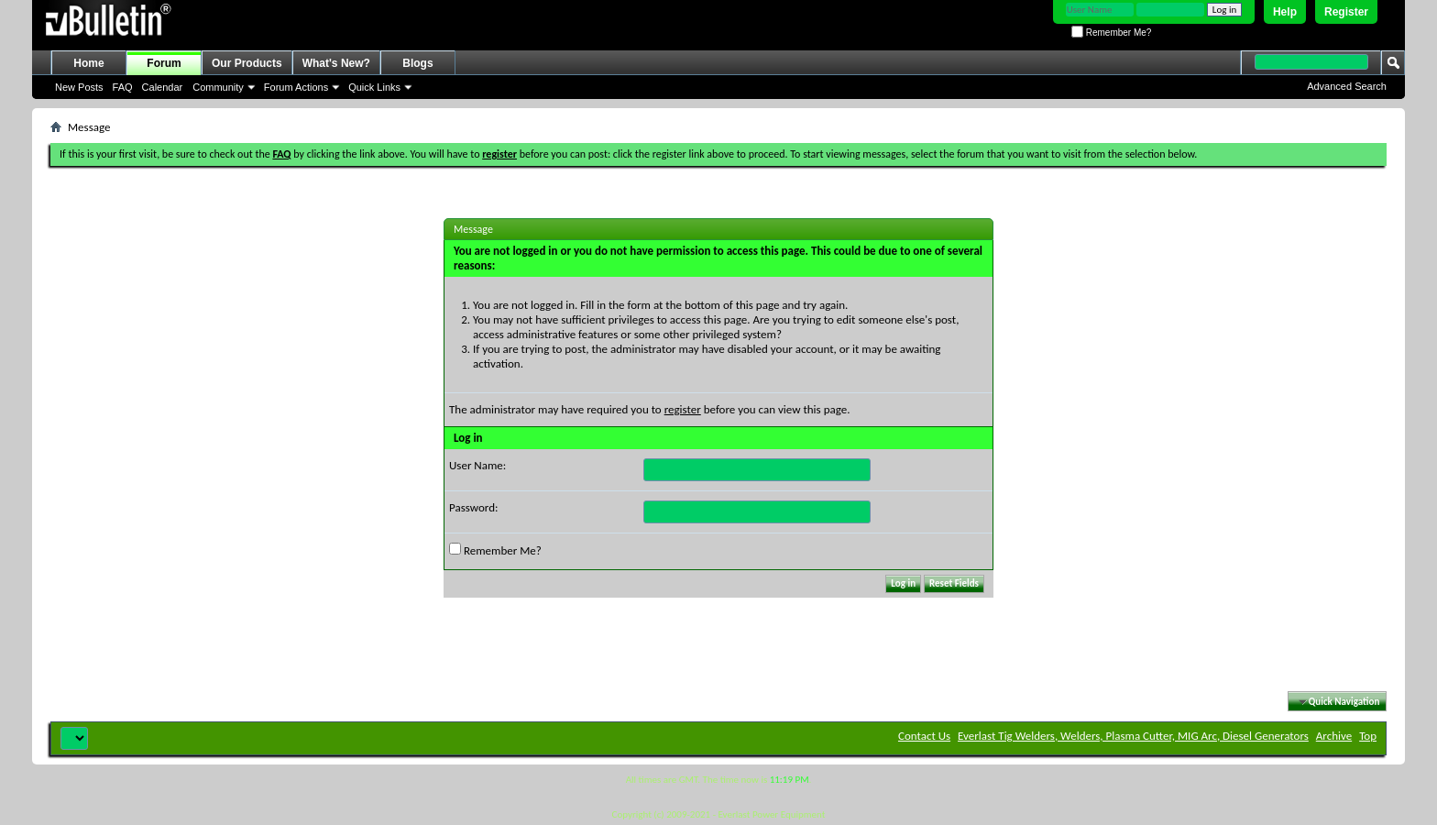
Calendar (162, 87)
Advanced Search (1347, 86)
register (682, 409)
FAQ (123, 87)
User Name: (477, 465)
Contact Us (924, 735)
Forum (164, 63)
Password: (473, 507)
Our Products (247, 63)
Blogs (417, 63)
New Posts (79, 87)
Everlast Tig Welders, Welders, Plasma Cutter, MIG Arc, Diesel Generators (1133, 735)
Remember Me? (1111, 33)
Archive (1334, 735)
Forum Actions (296, 87)
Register (1346, 12)
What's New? (336, 63)
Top (1368, 735)
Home (88, 63)
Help (1285, 12)
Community (218, 87)
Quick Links (374, 87)
